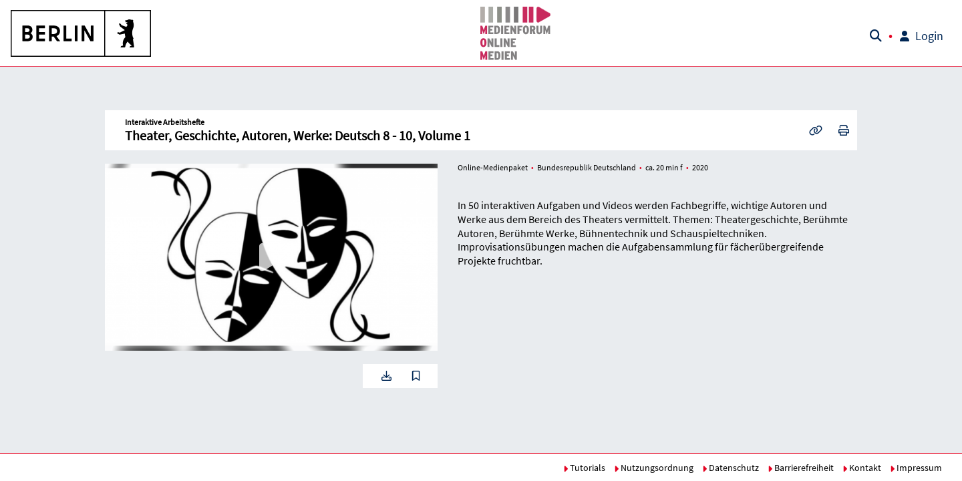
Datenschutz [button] (730, 468)
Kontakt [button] (861, 468)
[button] (81, 33)
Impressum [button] (916, 468)
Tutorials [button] (584, 468)
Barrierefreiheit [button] (801, 468)
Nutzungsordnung (653, 468)
